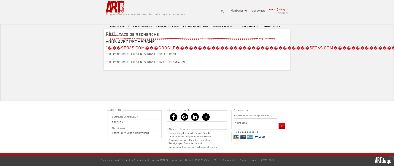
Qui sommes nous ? (110, 160)
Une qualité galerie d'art (181, 133)
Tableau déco (249, 26)
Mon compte (258, 10)
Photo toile (272, 26)
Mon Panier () (239, 10)
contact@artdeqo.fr (278, 9)
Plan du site (229, 160)
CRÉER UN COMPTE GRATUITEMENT (130, 133)
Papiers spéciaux (224, 26)
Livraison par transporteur (182, 146)
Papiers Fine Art (203, 133)
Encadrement (142, 26)
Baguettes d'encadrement (199, 136)
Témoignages (175, 143)
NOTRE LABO (118, 127)
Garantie (193, 140)
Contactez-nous (248, 160)
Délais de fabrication (194, 143)
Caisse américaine (196, 26)
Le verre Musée (176, 136)
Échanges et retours (207, 146)
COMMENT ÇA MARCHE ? (125, 116)
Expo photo (204, 140)
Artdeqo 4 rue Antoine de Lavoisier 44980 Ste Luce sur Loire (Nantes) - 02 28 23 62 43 (167, 160)
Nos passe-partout (178, 140)
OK (281, 125)
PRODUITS (117, 122)
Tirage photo (119, 26)
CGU (216, 160)
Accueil (112, 32)
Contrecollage (167, 26)
